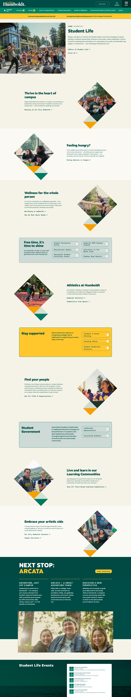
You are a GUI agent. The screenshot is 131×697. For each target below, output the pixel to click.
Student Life (8, 10)
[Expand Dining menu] (34, 10)
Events (121, 10)
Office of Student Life (78, 49)
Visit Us (71, 53)
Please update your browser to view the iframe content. (89, 680)
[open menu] (126, 4)
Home (70, 26)
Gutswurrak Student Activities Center (102, 10)
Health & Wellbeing (80, 10)
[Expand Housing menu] (24, 10)
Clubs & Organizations (46, 10)
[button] (103, 4)
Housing (19, 10)
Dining (30, 10)
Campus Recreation (64, 10)
